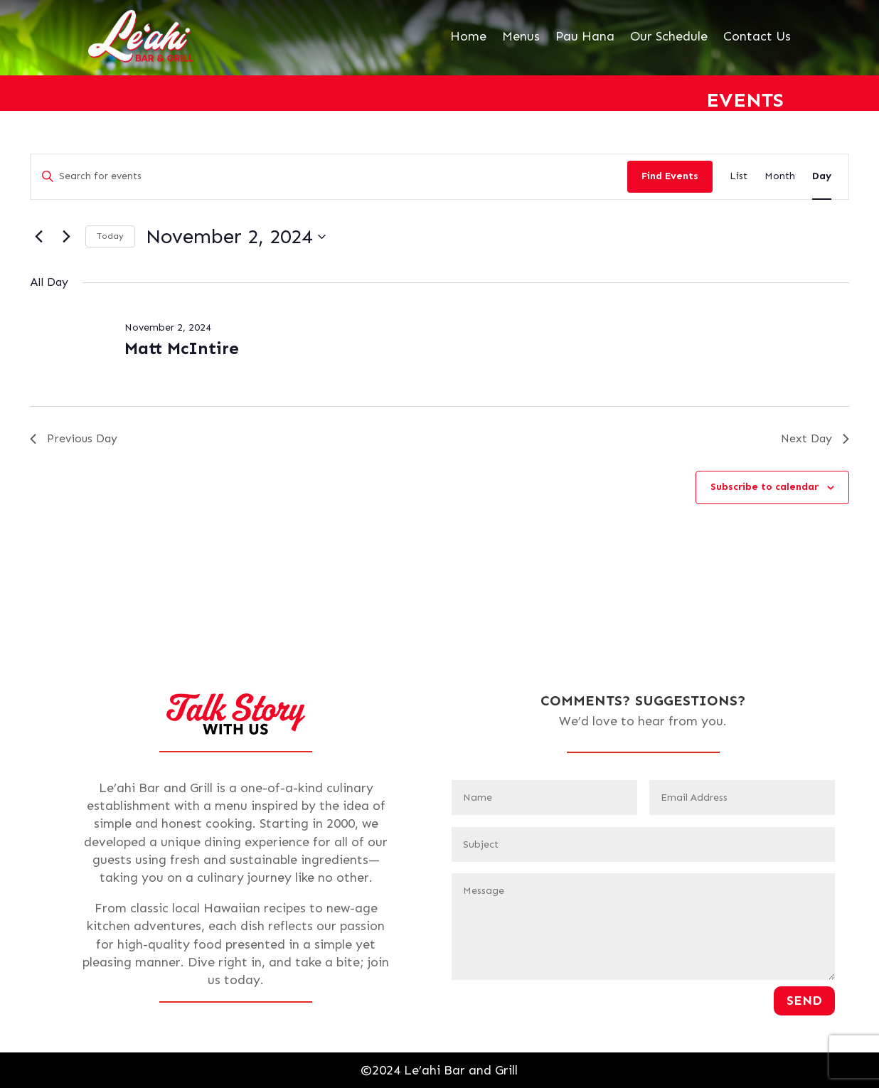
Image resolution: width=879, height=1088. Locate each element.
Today (110, 236)
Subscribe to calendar (764, 487)
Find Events (669, 176)
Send (804, 1000)
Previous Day (73, 438)
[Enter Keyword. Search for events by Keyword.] (329, 176)
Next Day (815, 438)
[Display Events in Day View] (821, 176)
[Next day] (66, 236)
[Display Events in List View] (738, 176)
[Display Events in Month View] (780, 176)
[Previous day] (38, 236)
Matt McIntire (181, 348)
